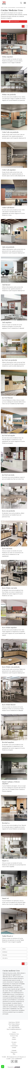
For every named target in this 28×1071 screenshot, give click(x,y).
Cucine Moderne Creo (21, 7)
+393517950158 (15, 1027)
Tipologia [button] (4, 955)
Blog (14, 1054)
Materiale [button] (4, 952)
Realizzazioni (14, 1052)
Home (2, 7)
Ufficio (14, 1037)
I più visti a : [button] (5, 958)
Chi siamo (14, 1042)
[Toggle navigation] (25, 3)
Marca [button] (4, 948)
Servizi (14, 1044)
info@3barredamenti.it (15, 1029)
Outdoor (14, 1039)
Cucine (5, 7)
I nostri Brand (14, 1045)
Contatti (14, 1047)
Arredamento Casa (14, 1034)
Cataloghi (14, 1050)
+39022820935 (15, 1026)
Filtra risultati (14, 21)
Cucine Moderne (11, 7)
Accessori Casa (14, 1036)
